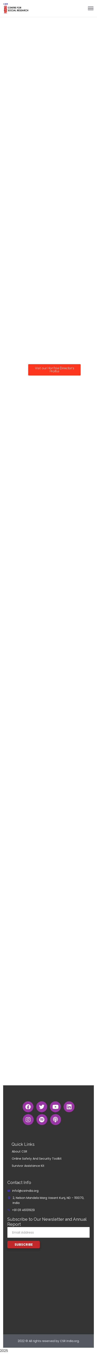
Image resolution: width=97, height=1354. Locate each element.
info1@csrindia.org (25, 1191)
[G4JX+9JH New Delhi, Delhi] (48, 1291)
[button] (54, 369)
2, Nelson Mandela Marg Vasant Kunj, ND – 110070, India (48, 1200)
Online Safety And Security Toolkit (37, 1158)
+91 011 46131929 (23, 1210)
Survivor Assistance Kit (28, 1166)
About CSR (19, 1151)
